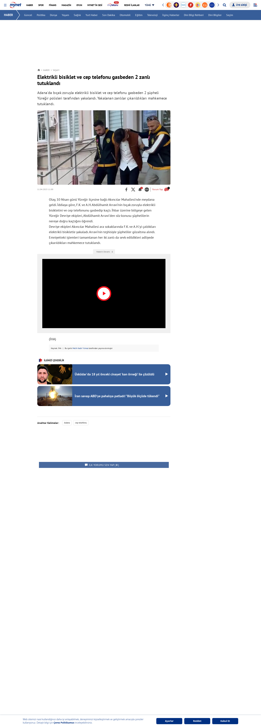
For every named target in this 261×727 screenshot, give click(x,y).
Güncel (28, 15)
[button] (5, 5)
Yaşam (65, 15)
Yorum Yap (160, 189)
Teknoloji (152, 15)
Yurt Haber (92, 15)
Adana (67, 422)
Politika (41, 15)
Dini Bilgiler (215, 15)
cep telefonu (81, 422)
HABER (8, 15)
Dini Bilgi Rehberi (194, 15)
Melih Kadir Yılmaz (80, 348)
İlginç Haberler (170, 15)
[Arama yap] (224, 5)
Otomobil (125, 15)
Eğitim (138, 15)
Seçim (229, 15)
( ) (104, 465)
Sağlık (77, 15)
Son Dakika (108, 15)
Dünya (53, 15)
